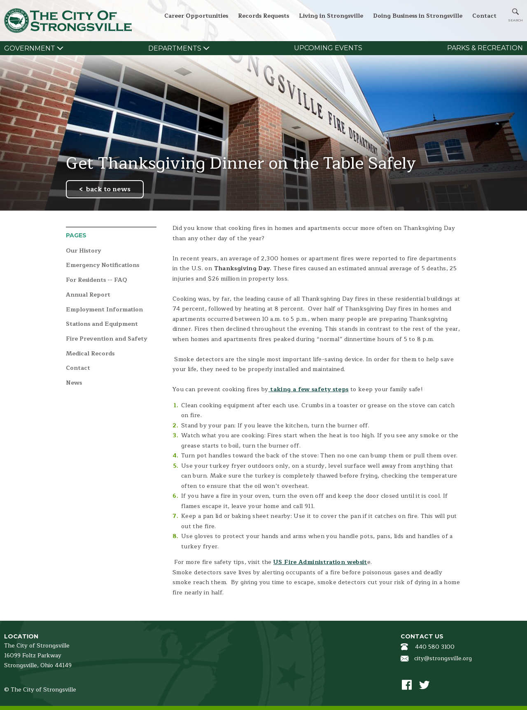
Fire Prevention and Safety (106, 339)
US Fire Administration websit (320, 562)
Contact (484, 16)
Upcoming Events (328, 48)
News (74, 383)
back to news (108, 189)
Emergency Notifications (102, 265)
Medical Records (90, 354)
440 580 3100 (435, 647)
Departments (174, 48)
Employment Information (104, 310)
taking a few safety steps (308, 389)
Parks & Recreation (485, 48)
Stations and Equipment (102, 324)
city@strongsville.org (443, 658)
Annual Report (88, 295)
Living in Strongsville (331, 16)
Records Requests (263, 16)
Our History (83, 251)
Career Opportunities (196, 16)
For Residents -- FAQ (96, 280)
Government (29, 48)
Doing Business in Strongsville (417, 16)
